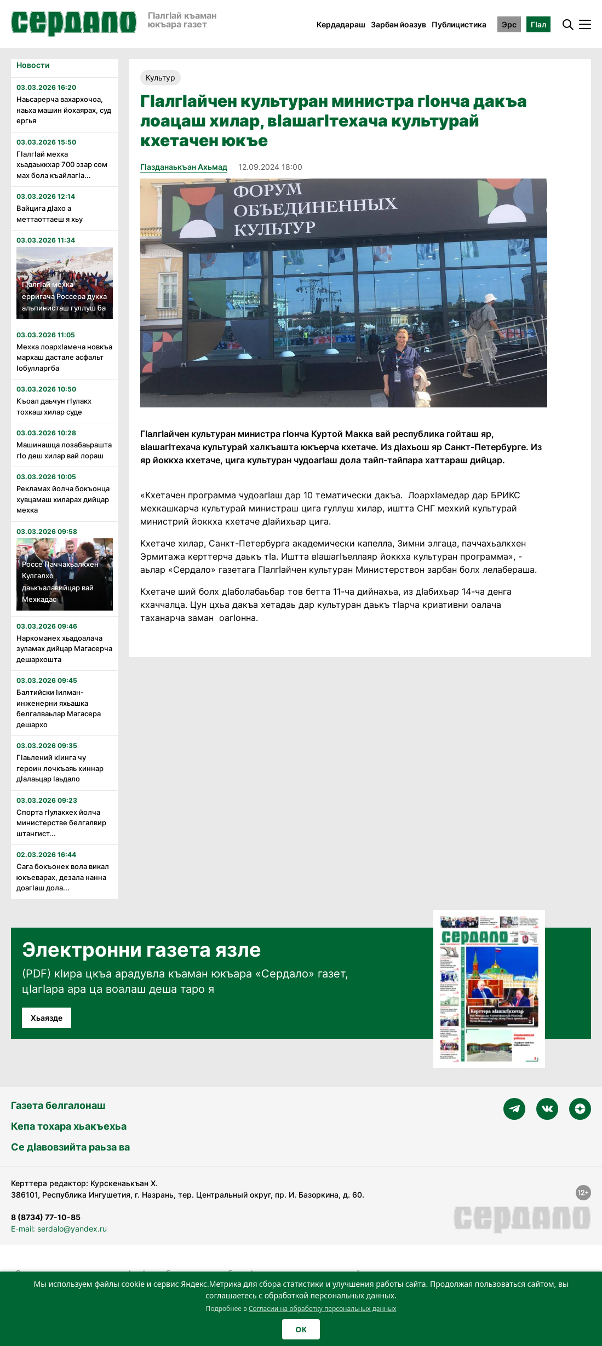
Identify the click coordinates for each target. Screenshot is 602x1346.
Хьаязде (46, 1017)
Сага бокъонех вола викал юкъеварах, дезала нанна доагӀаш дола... (62, 877)
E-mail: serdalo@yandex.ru (59, 1228)
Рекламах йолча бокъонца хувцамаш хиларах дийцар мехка (63, 499)
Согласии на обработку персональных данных (323, 1308)
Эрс (509, 24)
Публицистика (459, 24)
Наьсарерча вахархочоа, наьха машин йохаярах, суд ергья (63, 110)
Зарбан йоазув (398, 24)
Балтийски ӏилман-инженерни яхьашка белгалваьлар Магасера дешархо (58, 708)
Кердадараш (341, 24)
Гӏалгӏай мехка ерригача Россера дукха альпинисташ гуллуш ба (64, 296)
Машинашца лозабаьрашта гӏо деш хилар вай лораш (64, 450)
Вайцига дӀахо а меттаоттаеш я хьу (49, 213)
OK (300, 1329)
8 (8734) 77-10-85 (46, 1217)
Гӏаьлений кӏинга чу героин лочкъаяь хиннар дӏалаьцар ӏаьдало (60, 768)
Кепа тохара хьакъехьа (69, 1126)
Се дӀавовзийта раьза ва (70, 1147)
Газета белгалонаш (58, 1105)
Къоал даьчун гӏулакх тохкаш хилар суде (53, 406)
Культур (160, 77)
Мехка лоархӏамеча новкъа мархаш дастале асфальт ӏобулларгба (64, 357)
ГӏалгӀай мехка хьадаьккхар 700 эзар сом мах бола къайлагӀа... (61, 164)
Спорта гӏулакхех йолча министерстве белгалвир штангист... (61, 823)
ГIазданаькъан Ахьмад (183, 166)
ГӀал (538, 24)
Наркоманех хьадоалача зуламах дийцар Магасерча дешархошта (64, 649)
